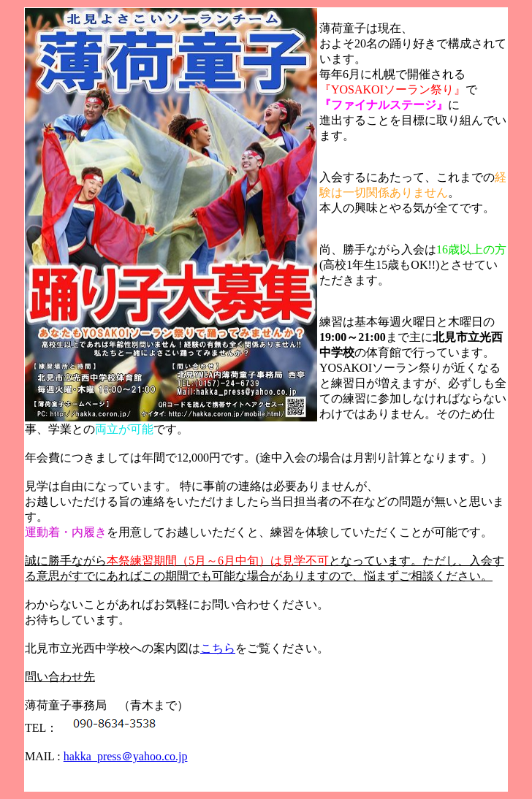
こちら (217, 648)
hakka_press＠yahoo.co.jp (126, 756)
